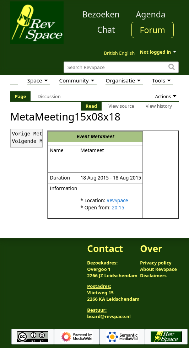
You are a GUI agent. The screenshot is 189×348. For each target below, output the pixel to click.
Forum (152, 30)
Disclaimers (153, 275)
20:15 (118, 207)
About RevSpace (158, 269)
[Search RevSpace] (121, 67)
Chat (106, 29)
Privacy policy (155, 262)
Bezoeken (101, 14)
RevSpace (117, 200)
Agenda (151, 14)
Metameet (102, 136)
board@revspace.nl (109, 316)
